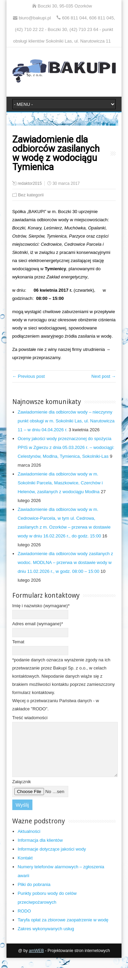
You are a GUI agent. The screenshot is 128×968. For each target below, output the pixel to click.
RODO (24, 921)
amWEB (36, 960)
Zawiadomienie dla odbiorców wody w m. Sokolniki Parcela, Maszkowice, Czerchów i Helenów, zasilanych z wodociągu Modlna (60, 482)
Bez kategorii (31, 194)
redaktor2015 (30, 183)
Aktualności (29, 841)
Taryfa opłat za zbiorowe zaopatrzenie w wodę (63, 930)
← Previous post (28, 376)
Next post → (103, 376)
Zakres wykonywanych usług (46, 938)
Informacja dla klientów (40, 850)
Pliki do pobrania (34, 894)
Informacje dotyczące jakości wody (52, 859)
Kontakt (25, 868)
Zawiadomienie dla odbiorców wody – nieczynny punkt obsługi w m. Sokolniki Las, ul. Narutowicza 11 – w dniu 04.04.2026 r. (66, 420)
